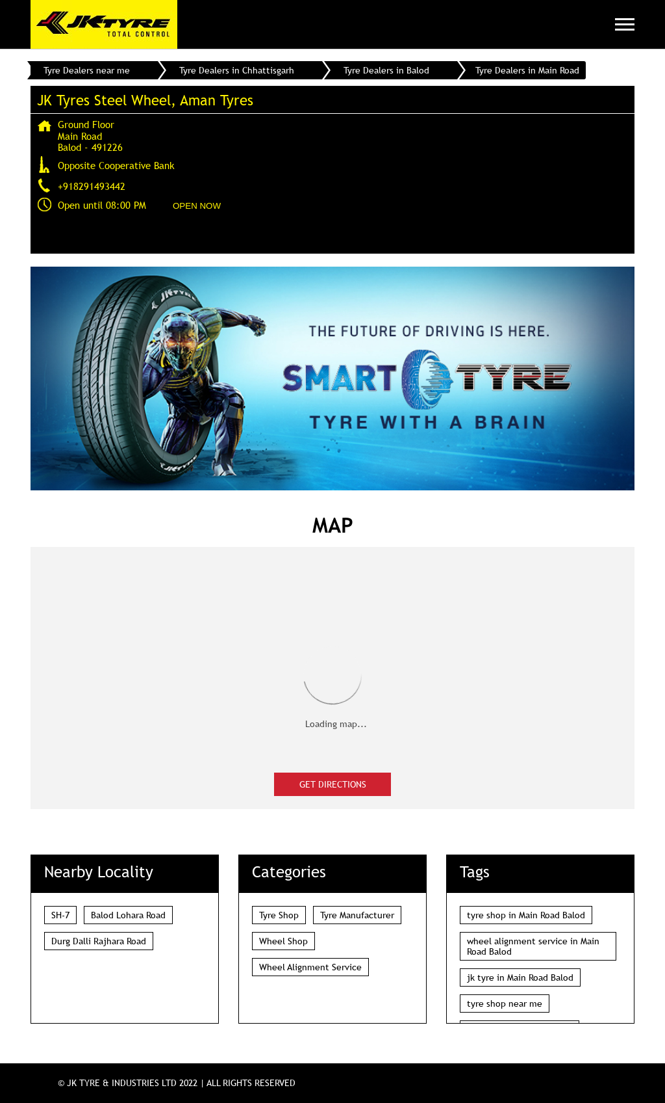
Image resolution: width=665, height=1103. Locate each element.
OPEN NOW (197, 206)
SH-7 (60, 915)
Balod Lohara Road (128, 915)
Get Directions (332, 784)
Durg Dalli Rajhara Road (98, 941)
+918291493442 (91, 186)
